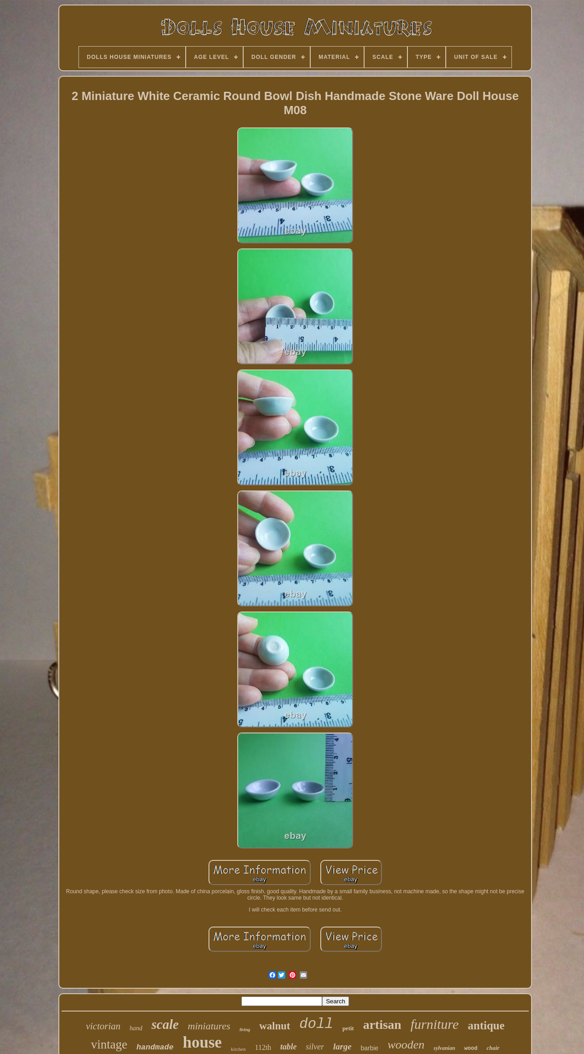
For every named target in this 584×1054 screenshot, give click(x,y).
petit (348, 1028)
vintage (109, 1044)
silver (315, 1046)
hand (136, 1028)
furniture (435, 1024)
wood (471, 1048)
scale (165, 1024)
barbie (369, 1048)
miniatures (209, 1026)
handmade (155, 1047)
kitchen (238, 1049)
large (342, 1046)
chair (492, 1047)
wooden (405, 1044)
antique (486, 1025)
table (288, 1046)
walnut (274, 1026)
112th (263, 1047)
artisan (382, 1024)
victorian (103, 1026)
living (245, 1029)
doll (316, 1024)
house (202, 1042)
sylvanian (444, 1048)
